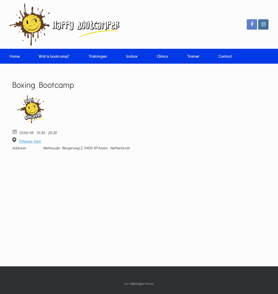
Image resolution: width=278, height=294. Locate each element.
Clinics (162, 56)
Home (15, 56)
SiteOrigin (137, 284)
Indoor (132, 56)
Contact (225, 56)
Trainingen (98, 56)
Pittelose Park (30, 141)
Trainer (193, 56)
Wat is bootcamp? (54, 56)
